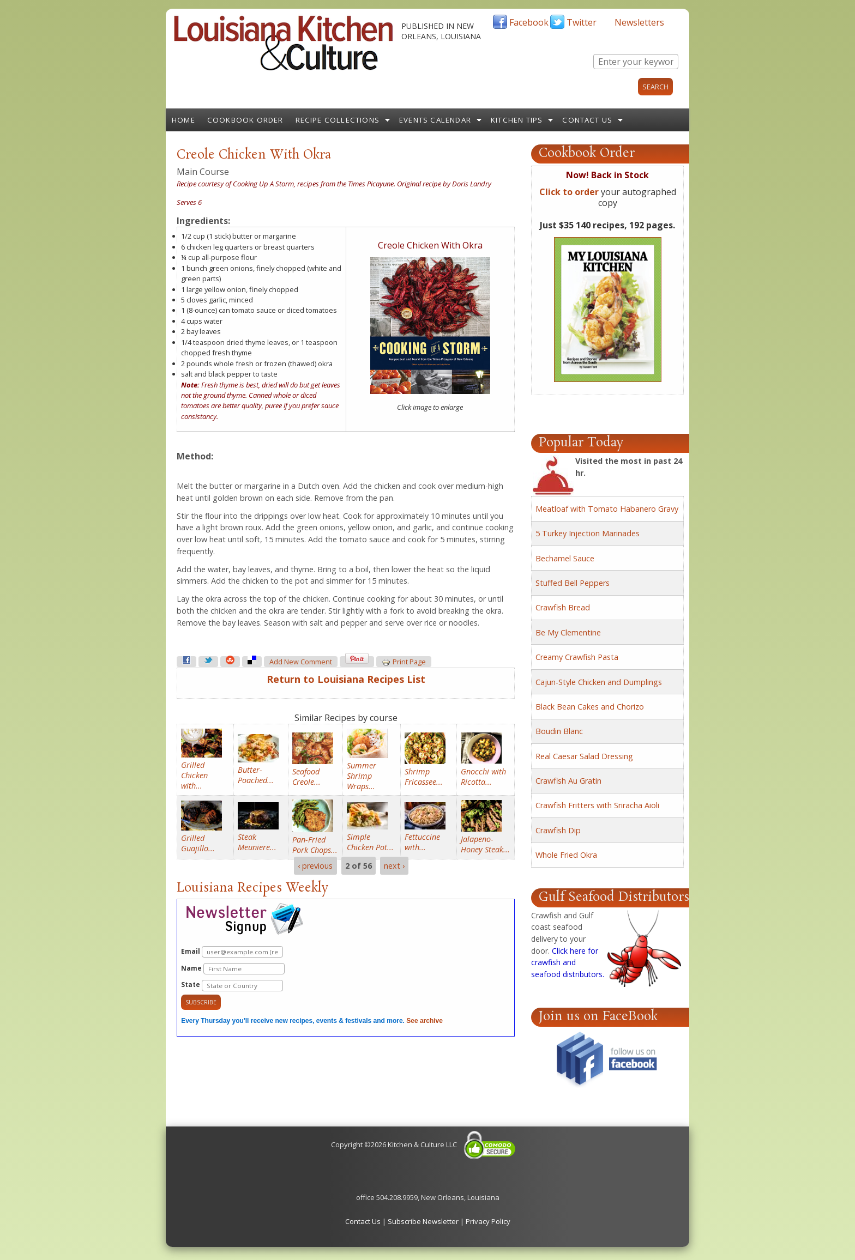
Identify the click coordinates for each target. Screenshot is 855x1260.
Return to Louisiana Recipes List (346, 679)
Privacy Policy (488, 1221)
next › (394, 866)
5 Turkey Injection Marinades (587, 533)
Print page (404, 662)
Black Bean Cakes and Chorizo (589, 706)
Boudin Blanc (559, 731)
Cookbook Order (245, 120)
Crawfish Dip (558, 830)
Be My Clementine (568, 632)
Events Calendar (435, 120)
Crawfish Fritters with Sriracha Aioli (597, 805)
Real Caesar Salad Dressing (584, 756)
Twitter (582, 22)
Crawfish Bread (562, 607)
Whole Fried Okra (566, 855)
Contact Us (587, 120)
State (232, 985)
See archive (424, 1021)
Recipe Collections (338, 120)
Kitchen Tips (517, 120)
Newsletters (639, 22)
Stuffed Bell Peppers (572, 583)
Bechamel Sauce (564, 558)
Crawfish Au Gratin (568, 781)
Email (232, 952)
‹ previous (315, 866)
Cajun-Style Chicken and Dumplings (598, 682)
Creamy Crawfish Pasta (576, 657)
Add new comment (300, 662)
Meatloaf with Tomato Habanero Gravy (606, 509)
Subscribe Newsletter (423, 1221)
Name (233, 968)
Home (183, 120)
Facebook (529, 22)
